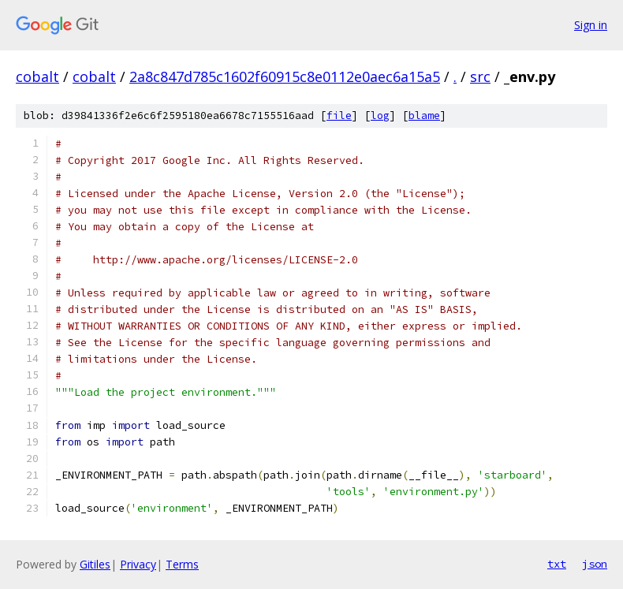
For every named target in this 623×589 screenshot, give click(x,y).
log (380, 115)
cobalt (37, 76)
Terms (182, 564)
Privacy (138, 564)
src (480, 76)
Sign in (590, 24)
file (339, 115)
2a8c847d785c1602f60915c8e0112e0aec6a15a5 (284, 76)
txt (556, 564)
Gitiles (95, 564)
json (594, 564)
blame (424, 115)
